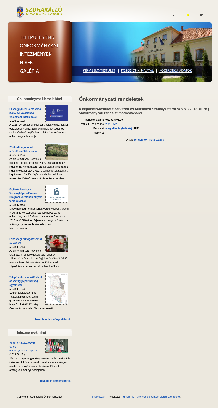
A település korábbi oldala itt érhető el (158, 396)
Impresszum (99, 396)
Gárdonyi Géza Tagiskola (23, 350)
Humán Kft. (127, 396)
